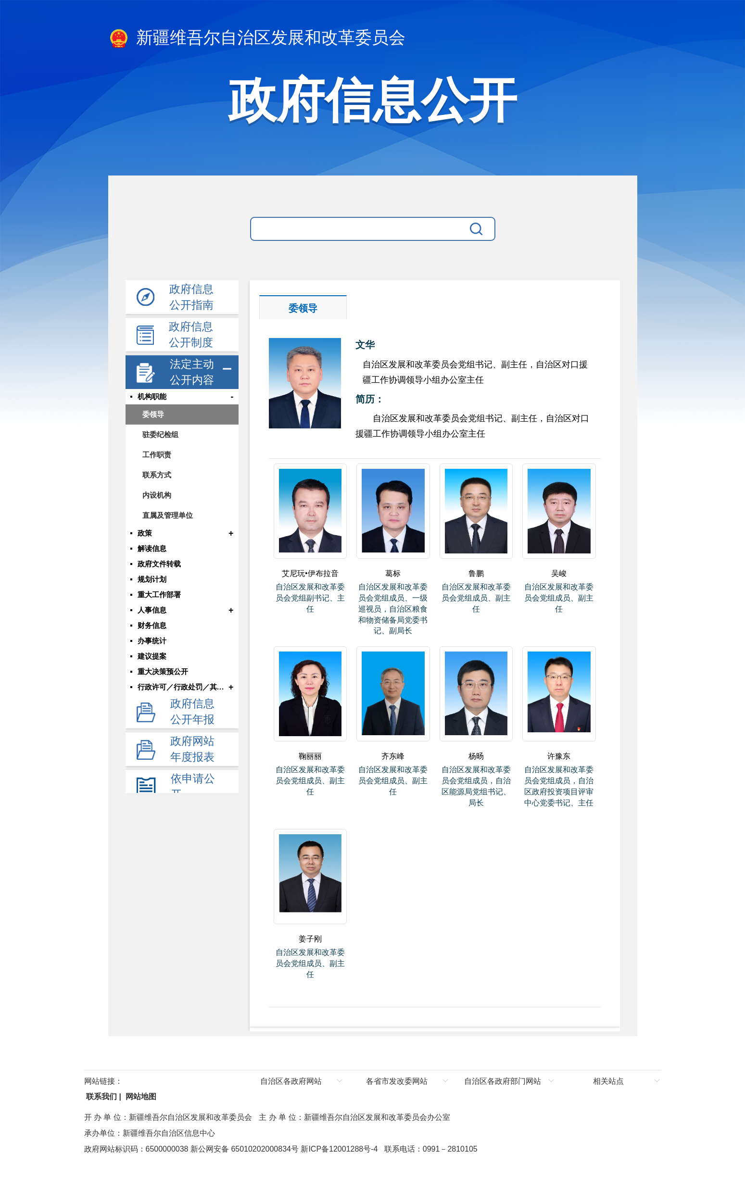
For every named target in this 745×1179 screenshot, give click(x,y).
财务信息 (152, 625)
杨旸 (476, 756)
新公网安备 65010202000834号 (243, 1149)
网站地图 (139, 1096)
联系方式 (156, 475)
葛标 (393, 573)
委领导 (153, 414)
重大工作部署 (159, 595)
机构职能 (152, 397)
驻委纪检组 (160, 434)
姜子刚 (310, 939)
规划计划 (152, 579)
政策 (145, 533)
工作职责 (156, 455)
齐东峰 (392, 756)
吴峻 (559, 573)
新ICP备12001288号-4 (338, 1149)
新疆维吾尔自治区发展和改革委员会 (257, 38)
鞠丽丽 (310, 756)
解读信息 (152, 548)
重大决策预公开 (163, 672)
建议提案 (152, 656)
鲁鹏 (476, 573)
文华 (365, 344)
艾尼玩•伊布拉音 (310, 573)
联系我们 (100, 1096)
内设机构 (156, 495)
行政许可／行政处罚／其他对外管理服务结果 (182, 687)
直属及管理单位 (167, 515)
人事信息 (152, 610)
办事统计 (152, 641)
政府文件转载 (159, 564)
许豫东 (558, 756)
